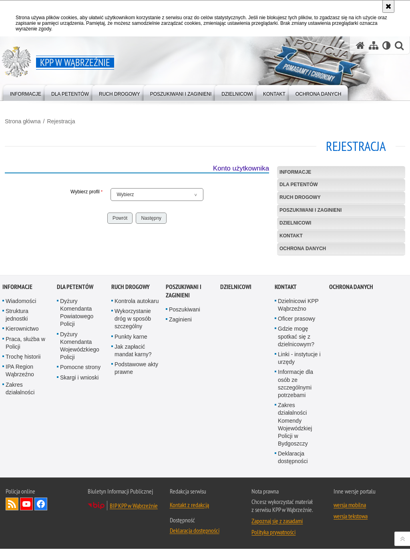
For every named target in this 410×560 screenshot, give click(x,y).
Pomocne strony (80, 477)
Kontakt (291, 236)
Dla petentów (298, 184)
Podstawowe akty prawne (136, 478)
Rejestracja (61, 121)
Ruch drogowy (300, 197)
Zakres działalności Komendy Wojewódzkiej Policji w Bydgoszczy (295, 534)
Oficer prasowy (296, 429)
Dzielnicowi (295, 223)
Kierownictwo (22, 439)
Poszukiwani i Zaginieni (310, 210)
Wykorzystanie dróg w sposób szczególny (133, 429)
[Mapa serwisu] (373, 45)
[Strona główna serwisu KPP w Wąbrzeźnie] (360, 45)
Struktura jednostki (17, 425)
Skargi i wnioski (79, 487)
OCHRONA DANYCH (302, 248)
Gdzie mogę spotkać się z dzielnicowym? (296, 446)
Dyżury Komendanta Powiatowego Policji (76, 422)
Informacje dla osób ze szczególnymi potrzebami (295, 493)
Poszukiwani (184, 419)
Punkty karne (131, 446)
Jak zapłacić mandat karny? (133, 460)
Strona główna (23, 121)
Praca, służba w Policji (25, 453)
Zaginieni (180, 429)
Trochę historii (23, 466)
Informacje (295, 172)
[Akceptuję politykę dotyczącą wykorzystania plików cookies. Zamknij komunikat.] (388, 6)
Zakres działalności (20, 498)
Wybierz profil (53, 192)
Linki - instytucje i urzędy (299, 468)
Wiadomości (21, 410)
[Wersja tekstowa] (386, 45)
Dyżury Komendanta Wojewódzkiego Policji (79, 455)
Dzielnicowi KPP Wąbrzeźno (298, 414)
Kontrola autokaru (137, 410)
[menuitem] (25, 92)
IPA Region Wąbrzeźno (20, 481)
